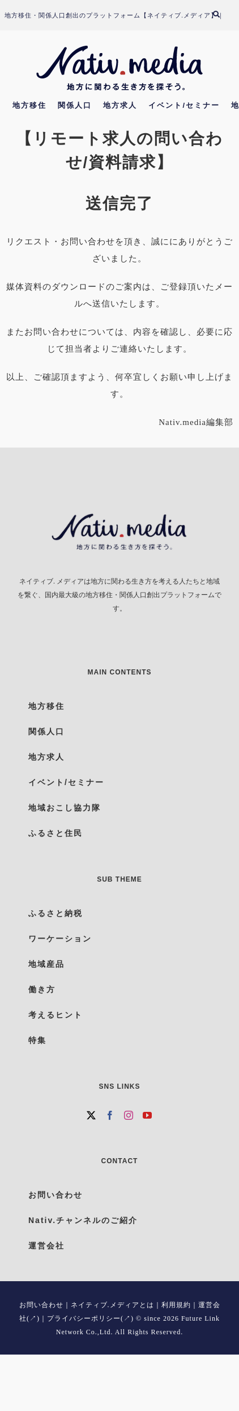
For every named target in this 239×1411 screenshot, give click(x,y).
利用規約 (176, 1305)
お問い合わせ (41, 1305)
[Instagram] (129, 1115)
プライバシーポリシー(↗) (90, 1318)
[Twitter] (91, 1115)
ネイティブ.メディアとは (112, 1305)
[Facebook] (110, 1115)
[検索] (221, 15)
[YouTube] (147, 1115)
